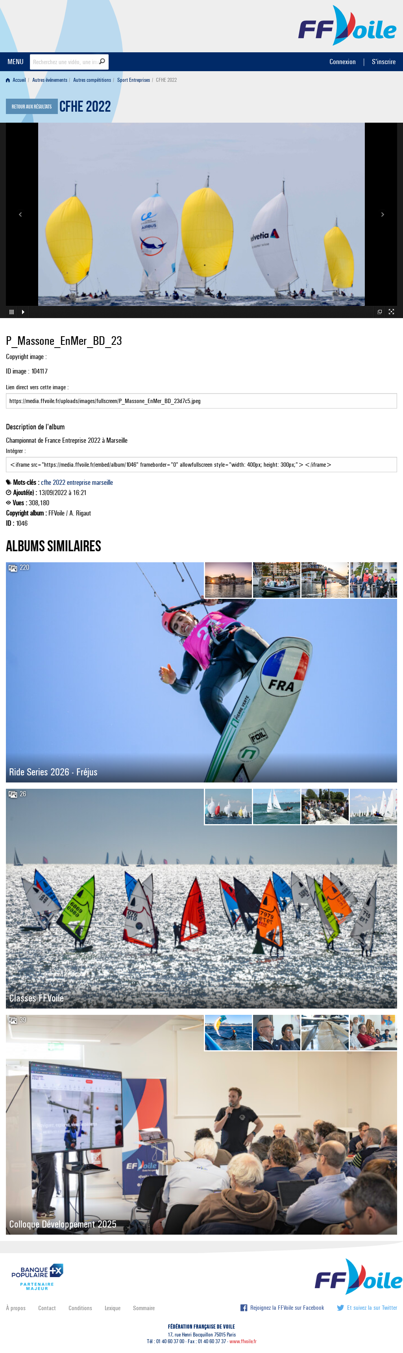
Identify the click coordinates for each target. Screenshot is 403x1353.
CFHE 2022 (85, 108)
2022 (59, 482)
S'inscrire (384, 61)
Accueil (16, 80)
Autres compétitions (92, 80)
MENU (15, 61)
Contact (47, 1308)
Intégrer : (201, 459)
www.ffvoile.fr (243, 1341)
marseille (102, 482)
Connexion (342, 61)
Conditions (80, 1308)
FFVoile (347, 25)
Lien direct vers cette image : (201, 396)
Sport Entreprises (133, 80)
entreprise (79, 482)
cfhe (46, 482)
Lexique (112, 1308)
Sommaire (144, 1308)
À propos (16, 1308)
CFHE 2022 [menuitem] (166, 80)
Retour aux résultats (32, 107)
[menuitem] (17, 80)
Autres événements (49, 80)
